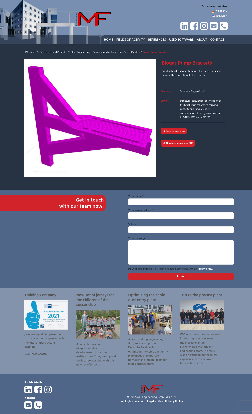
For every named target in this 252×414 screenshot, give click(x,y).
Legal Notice (155, 401)
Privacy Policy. (205, 269)
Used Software (181, 39)
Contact (217, 39)
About (202, 39)
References (157, 39)
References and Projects (53, 52)
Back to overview (174, 131)
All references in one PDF (178, 143)
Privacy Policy (174, 401)
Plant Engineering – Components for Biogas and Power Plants (104, 52)
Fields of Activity (130, 39)
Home (108, 39)
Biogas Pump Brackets (155, 52)
